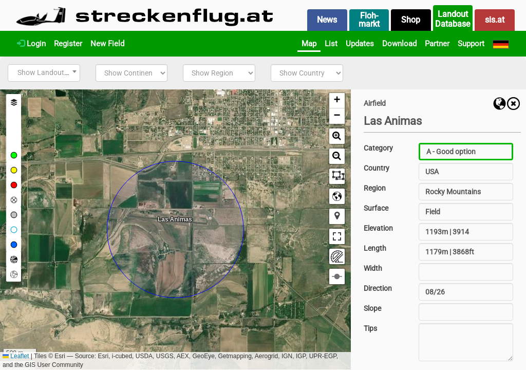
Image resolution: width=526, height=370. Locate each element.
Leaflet (16, 356)
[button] (337, 100)
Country (376, 168)
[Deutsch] (501, 44)
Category (378, 148)
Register (68, 43)
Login (31, 43)
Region (375, 188)
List (331, 43)
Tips (370, 328)
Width (373, 268)
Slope (372, 308)
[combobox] (44, 73)
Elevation (378, 228)
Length (375, 248)
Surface (376, 208)
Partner (437, 43)
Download (399, 43)
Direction (378, 288)
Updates (360, 43)
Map (309, 43)
